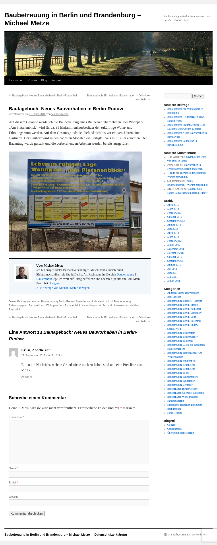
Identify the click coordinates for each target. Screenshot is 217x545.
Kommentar (16, 417)
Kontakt (56, 80)
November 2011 (175, 252)
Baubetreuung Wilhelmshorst (182, 376)
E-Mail (13, 482)
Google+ (54, 283)
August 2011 (174, 264)
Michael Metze (59, 114)
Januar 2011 (173, 280)
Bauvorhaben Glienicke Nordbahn (185, 392)
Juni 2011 (172, 272)
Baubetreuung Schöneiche (181, 364)
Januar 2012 (173, 244)
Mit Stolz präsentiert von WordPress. (187, 534)
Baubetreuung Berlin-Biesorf (182, 304)
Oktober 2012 (174, 216)
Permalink (15, 309)
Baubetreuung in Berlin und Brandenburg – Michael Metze (47, 534)
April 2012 (173, 232)
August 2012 (174, 224)
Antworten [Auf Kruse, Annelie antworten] (27, 376)
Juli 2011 (172, 268)
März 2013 (173, 208)
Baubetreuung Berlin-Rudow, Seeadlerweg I (67, 301)
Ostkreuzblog (174, 428)
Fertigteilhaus (37, 305)
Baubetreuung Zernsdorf (180, 384)
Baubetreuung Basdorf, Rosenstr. (185, 300)
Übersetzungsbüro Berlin (180, 432)
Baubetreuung (125, 274)
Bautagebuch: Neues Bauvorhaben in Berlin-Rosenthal (43, 95)
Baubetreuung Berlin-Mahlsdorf (184, 312)
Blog (44, 80)
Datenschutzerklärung (110, 534)
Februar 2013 (174, 212)
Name (13, 468)
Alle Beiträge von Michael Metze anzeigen (64, 287)
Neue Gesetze (174, 412)
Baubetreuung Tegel (178, 372)
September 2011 (176, 260)
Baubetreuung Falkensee (180, 340)
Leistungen (16, 80)
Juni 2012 (172, 228)
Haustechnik (44, 279)
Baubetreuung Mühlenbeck (181, 360)
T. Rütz (171, 172)
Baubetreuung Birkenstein (181, 332)
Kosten (32, 80)
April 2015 (173, 204)
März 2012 (173, 236)
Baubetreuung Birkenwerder (182, 336)
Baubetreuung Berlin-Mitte (181, 316)
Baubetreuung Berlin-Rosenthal (184, 320)
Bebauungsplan (18, 305)
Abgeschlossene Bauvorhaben (183, 292)
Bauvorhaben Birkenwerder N (183, 388)
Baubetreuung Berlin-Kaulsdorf (184, 308)
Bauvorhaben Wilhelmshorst (182, 396)
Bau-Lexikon (174, 296)
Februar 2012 (174, 240)
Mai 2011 (172, 276)
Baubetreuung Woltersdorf (181, 380)
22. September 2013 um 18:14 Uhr (41, 355)
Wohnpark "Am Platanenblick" (63, 305)
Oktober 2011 (174, 256)
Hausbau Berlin (175, 400)
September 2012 (176, 220)
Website (13, 496)
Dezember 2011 (175, 248)
